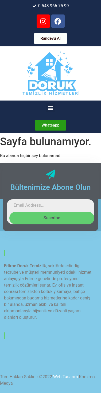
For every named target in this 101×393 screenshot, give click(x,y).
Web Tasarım (65, 376)
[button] (50, 107)
